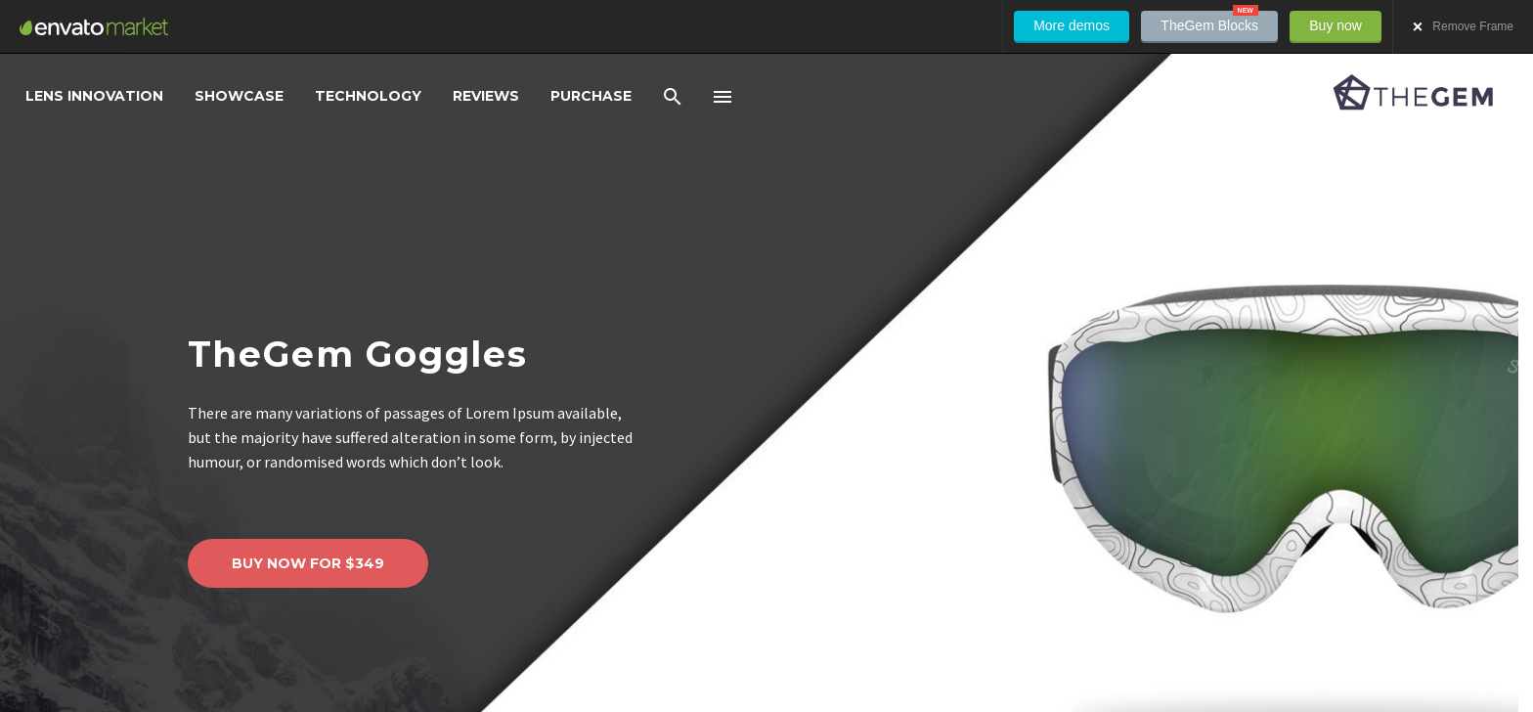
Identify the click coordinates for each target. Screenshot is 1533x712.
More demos (1071, 25)
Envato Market (94, 26)
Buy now (1335, 25)
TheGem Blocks (1209, 22)
